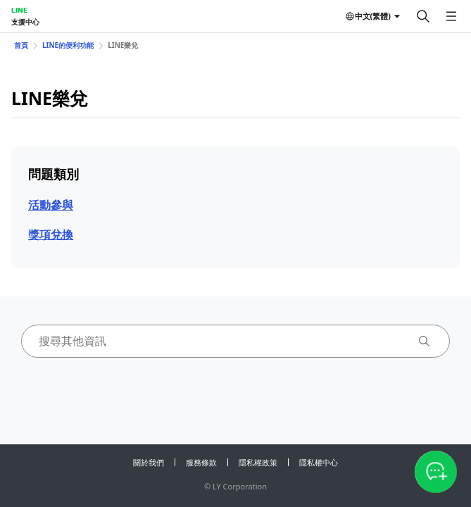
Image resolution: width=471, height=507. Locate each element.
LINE (19, 10)
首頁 (21, 45)
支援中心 (25, 22)
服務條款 (201, 462)
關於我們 (148, 462)
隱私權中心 (318, 462)
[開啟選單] (451, 16)
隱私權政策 (258, 462)
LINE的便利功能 (68, 45)
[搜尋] (423, 16)
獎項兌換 (50, 234)
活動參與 (50, 205)
